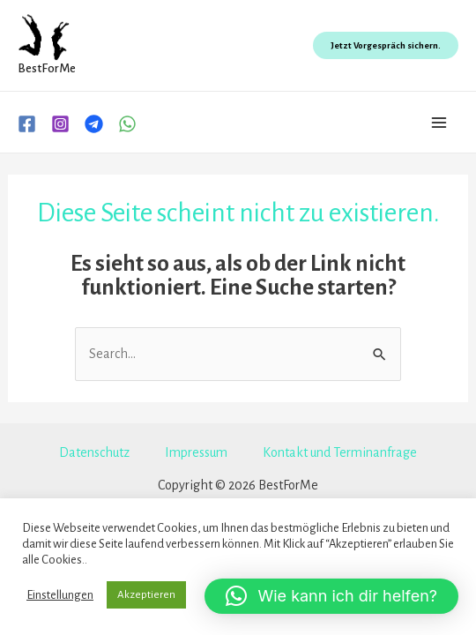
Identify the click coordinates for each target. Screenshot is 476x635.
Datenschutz (94, 452)
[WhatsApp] (127, 124)
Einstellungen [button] (59, 594)
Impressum (196, 452)
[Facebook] (27, 124)
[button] (331, 596)
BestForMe (47, 68)
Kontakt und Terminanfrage (340, 452)
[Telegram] (94, 124)
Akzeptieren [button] (146, 595)
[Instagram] (60, 124)
